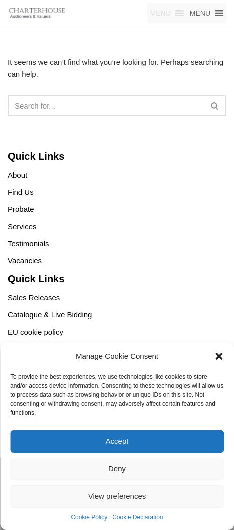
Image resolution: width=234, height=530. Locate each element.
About (17, 175)
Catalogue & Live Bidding (50, 314)
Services (22, 226)
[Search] (106, 105)
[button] (219, 356)
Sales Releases (34, 297)
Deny (117, 468)
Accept (117, 441)
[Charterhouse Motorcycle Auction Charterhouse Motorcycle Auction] (38, 13)
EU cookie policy (35, 332)
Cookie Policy (89, 517)
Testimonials (28, 243)
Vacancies (25, 260)
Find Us (21, 192)
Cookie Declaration (137, 517)
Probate (21, 209)
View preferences (117, 496)
